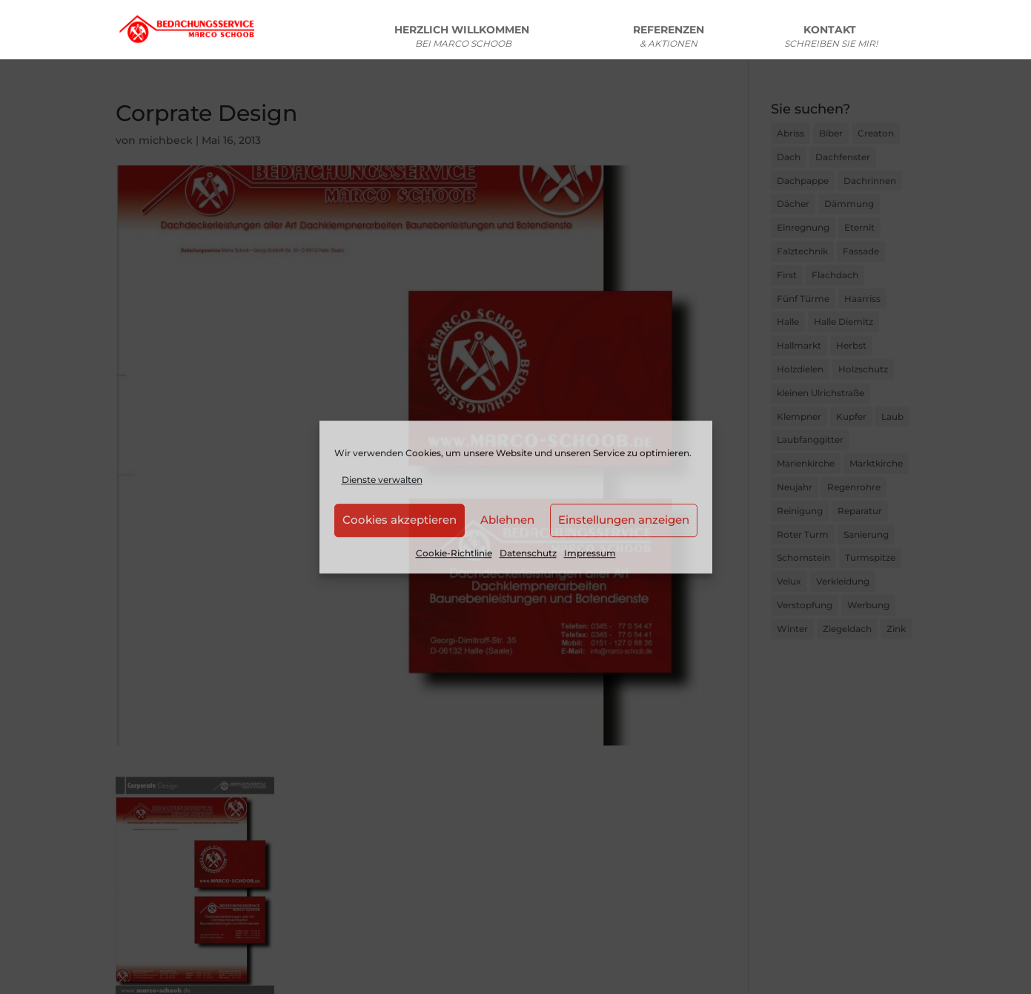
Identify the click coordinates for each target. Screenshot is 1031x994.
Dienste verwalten (382, 479)
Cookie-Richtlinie (454, 553)
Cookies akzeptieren (399, 520)
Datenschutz (528, 553)
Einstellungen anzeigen (623, 520)
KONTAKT (831, 38)
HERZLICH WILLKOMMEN (463, 38)
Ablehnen (507, 520)
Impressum (590, 553)
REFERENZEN (668, 38)
